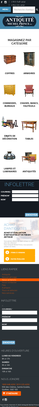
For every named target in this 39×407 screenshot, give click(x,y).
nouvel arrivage (9, 277)
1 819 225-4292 (18, 5)
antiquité (6, 274)
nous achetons (9, 280)
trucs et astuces (9, 290)
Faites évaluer (15, 259)
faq (3, 285)
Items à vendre (15, 252)
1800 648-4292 (9, 384)
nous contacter (9, 282)
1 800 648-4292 (18, 2)
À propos (6, 288)
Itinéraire (12, 393)
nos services (8, 293)
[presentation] (19, 206)
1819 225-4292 (23, 384)
